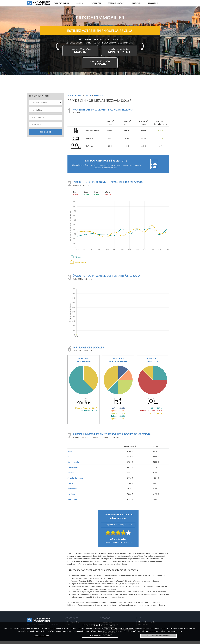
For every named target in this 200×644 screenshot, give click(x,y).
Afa (68, 459)
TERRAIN (100, 65)
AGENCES (80, 3)
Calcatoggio (72, 470)
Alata (69, 454)
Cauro (70, 486)
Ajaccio (70, 475)
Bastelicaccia (73, 465)
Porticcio (71, 497)
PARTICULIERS (96, 3)
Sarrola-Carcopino (75, 481)
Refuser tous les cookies (100, 636)
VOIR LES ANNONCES (61, 3)
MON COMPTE (153, 3)
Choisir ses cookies (41, 635)
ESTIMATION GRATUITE (116, 3)
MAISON (83, 53)
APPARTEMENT (116, 53)
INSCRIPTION (136, 3)
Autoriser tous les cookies (158, 636)
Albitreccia (72, 502)
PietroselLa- (72, 492)
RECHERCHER (45, 135)
